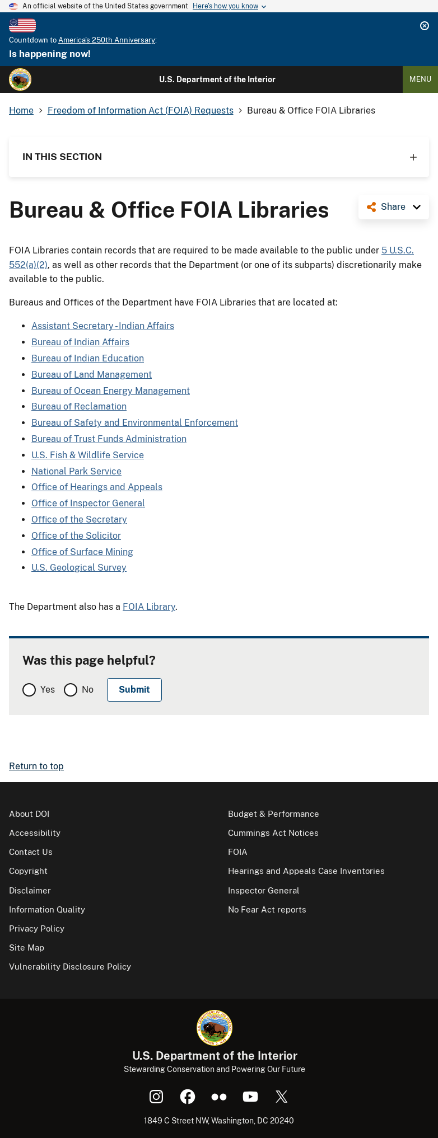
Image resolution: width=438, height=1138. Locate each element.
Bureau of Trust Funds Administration (109, 439)
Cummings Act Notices (273, 833)
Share (393, 206)
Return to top (36, 766)
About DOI (29, 814)
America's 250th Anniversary (106, 40)
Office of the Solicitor (76, 535)
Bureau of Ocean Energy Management (110, 390)
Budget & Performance (273, 814)
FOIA (238, 852)
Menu (420, 79)
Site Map (26, 947)
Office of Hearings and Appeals (96, 487)
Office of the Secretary (79, 519)
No (88, 689)
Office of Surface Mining (82, 552)
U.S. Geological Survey (79, 567)
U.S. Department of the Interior (217, 79)
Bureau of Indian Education (87, 358)
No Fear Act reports (267, 909)
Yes (47, 689)
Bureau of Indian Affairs (80, 342)
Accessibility (34, 833)
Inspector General (264, 890)
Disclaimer (30, 890)
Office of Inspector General (88, 503)
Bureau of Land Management (91, 374)
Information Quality (47, 909)
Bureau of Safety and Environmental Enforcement (134, 422)
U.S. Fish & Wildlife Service (87, 455)
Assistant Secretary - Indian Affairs (102, 326)
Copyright (28, 871)
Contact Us (31, 852)
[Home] (20, 79)
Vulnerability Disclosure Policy (70, 966)
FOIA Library (149, 606)
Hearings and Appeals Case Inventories (306, 871)
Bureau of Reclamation (79, 406)
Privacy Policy (36, 928)
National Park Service (76, 471)
